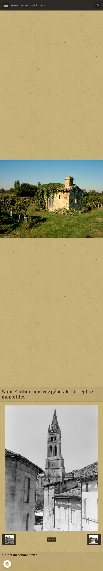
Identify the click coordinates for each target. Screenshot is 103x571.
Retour (51, 539)
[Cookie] (7, 564)
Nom (4, 562)
